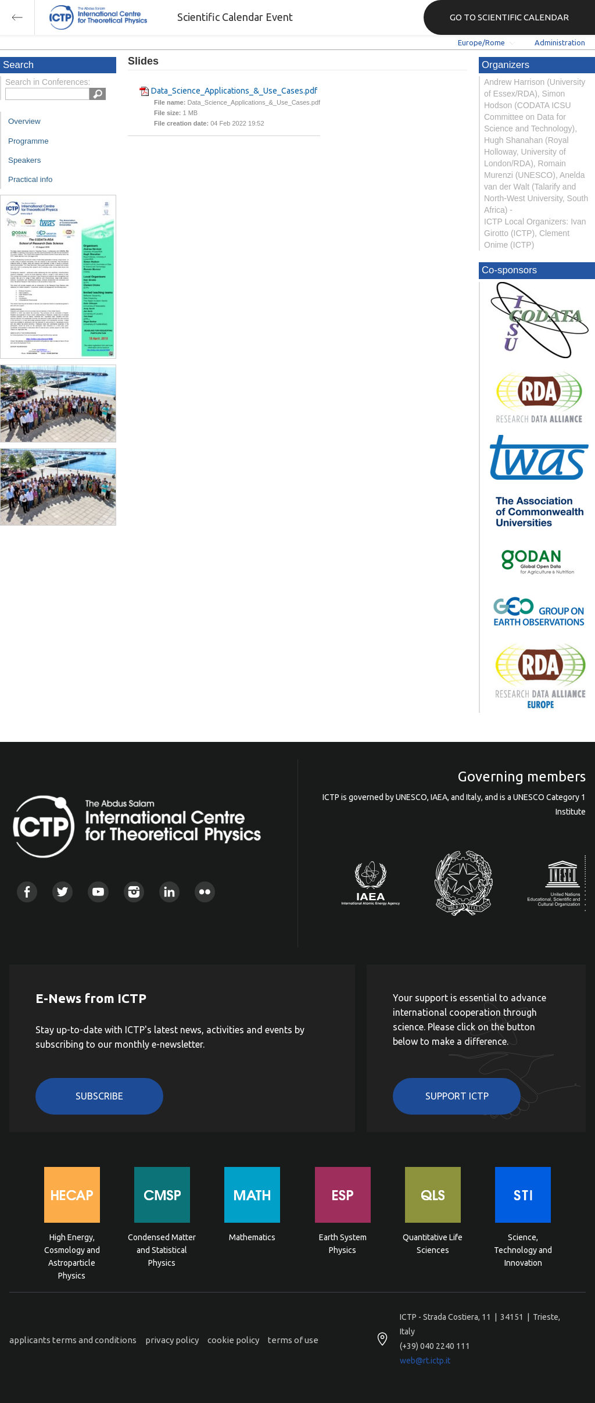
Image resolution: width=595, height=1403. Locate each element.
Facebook (27, 891)
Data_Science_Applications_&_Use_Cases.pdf (234, 90)
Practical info (30, 179)
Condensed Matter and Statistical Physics (162, 1249)
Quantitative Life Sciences (433, 1244)
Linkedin (169, 891)
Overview (24, 121)
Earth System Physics (343, 1244)
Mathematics (252, 1237)
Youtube (98, 891)
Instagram (134, 891)
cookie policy (233, 1340)
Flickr (205, 891)
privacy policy (172, 1340)
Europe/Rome (481, 42)
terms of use (293, 1340)
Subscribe (99, 1096)
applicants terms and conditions (73, 1340)
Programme (28, 141)
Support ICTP (457, 1096)
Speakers (24, 160)
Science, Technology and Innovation (523, 1249)
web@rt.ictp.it (425, 1360)
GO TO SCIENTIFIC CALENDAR (509, 17)
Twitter (62, 891)
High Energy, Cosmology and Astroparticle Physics (72, 1249)
